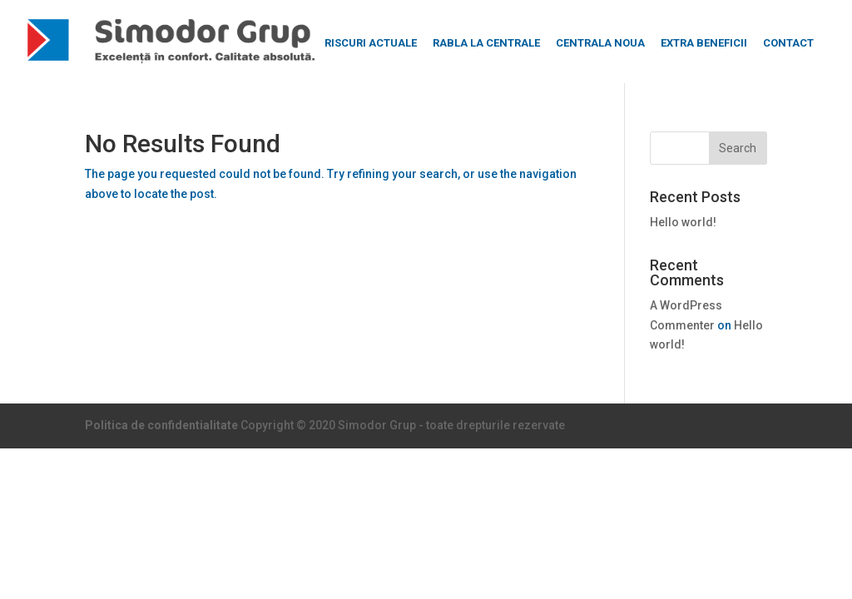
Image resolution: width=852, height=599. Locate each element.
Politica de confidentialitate (161, 425)
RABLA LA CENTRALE (486, 43)
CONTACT (788, 43)
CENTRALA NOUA (600, 43)
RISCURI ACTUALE (370, 43)
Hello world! (683, 222)
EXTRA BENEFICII (704, 43)
